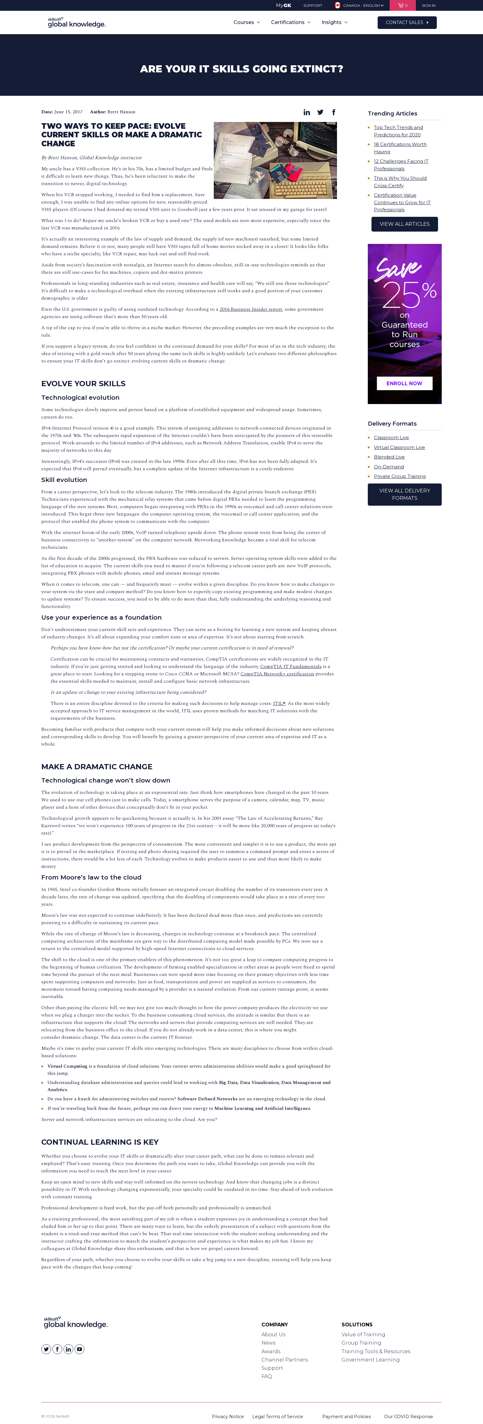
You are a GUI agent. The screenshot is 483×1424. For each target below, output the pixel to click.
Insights (334, 22)
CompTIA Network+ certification (277, 674)
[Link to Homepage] (76, 1323)
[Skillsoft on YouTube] (79, 1349)
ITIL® (279, 703)
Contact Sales (407, 22)
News (268, 1343)
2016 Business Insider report (251, 309)
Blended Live (389, 457)
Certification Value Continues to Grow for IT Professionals (402, 202)
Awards (271, 1351)
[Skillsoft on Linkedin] (68, 1349)
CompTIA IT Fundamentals (291, 666)
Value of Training (363, 1334)
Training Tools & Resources (376, 1351)
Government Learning (371, 1360)
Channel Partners (285, 1360)
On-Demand (389, 467)
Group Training (361, 1343)
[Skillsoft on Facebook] (57, 1349)
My (283, 5)
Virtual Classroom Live (399, 447)
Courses (246, 22)
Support (272, 1368)
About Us (273, 1334)
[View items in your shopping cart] (403, 5)
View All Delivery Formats (405, 494)
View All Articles (405, 224)
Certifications (290, 22)
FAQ (267, 1376)
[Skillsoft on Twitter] (46, 1349)
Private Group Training (400, 476)
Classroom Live (391, 437)
